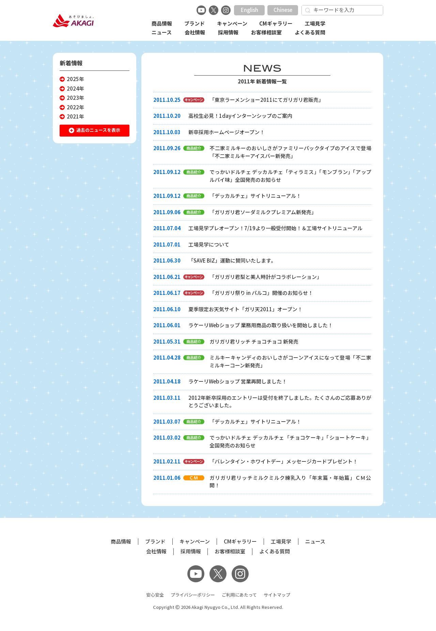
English (249, 10)
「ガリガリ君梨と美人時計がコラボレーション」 (265, 277)
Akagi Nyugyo (205, 607)
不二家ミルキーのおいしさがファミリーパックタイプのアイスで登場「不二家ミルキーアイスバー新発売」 (290, 152)
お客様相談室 (266, 32)
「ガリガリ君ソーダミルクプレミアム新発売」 (262, 212)
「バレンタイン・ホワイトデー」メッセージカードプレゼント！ (283, 461)
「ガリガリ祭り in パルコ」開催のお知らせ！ (261, 293)
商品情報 (162, 23)
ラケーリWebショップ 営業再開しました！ (237, 381)
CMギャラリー (276, 23)
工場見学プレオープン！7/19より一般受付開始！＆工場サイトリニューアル (275, 228)
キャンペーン (232, 23)
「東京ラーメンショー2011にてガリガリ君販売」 (266, 99)
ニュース (162, 32)
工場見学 (315, 23)
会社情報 (195, 32)
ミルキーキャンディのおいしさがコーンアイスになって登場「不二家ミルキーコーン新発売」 (290, 361)
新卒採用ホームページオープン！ (226, 132)
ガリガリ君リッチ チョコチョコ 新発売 (253, 341)
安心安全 (155, 595)
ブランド (194, 23)
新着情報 (71, 63)
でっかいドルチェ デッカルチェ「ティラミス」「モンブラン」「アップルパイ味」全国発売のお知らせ (290, 176)
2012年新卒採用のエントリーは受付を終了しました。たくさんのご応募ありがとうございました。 (279, 401)
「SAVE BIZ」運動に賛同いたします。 (232, 260)
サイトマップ (277, 595)
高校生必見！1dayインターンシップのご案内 (240, 116)
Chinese (283, 10)
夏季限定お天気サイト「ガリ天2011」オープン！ (245, 309)
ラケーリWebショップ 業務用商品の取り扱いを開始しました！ (260, 325)
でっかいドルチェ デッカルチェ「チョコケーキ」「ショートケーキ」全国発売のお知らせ (290, 441)
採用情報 (228, 32)
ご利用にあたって (239, 595)
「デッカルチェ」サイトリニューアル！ (255, 196)
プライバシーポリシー (193, 595)
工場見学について (208, 244)
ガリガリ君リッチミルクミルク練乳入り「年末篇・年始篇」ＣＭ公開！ (290, 481)
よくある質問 (310, 32)
